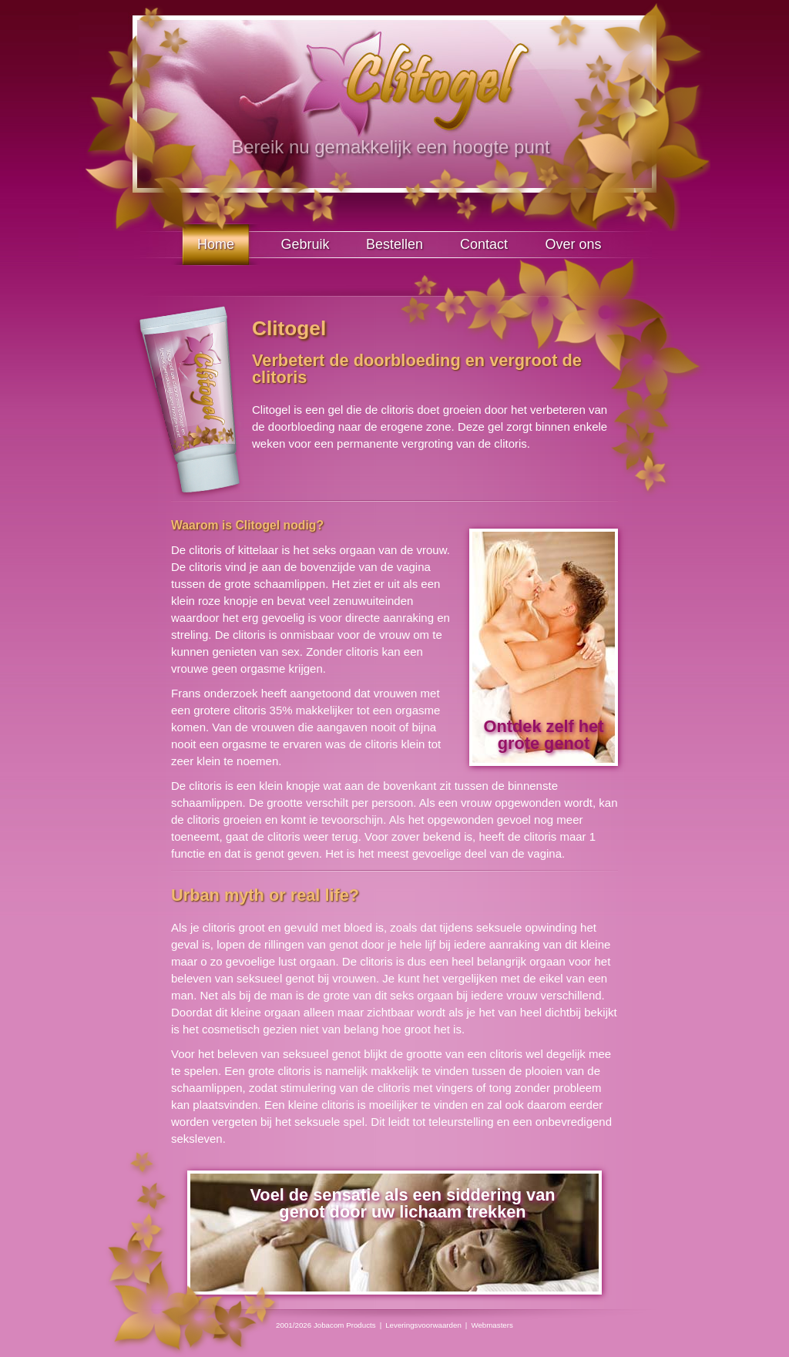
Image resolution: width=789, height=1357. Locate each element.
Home (215, 244)
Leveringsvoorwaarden (423, 1325)
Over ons (573, 244)
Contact (484, 244)
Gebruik (304, 244)
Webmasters (492, 1325)
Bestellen (394, 244)
